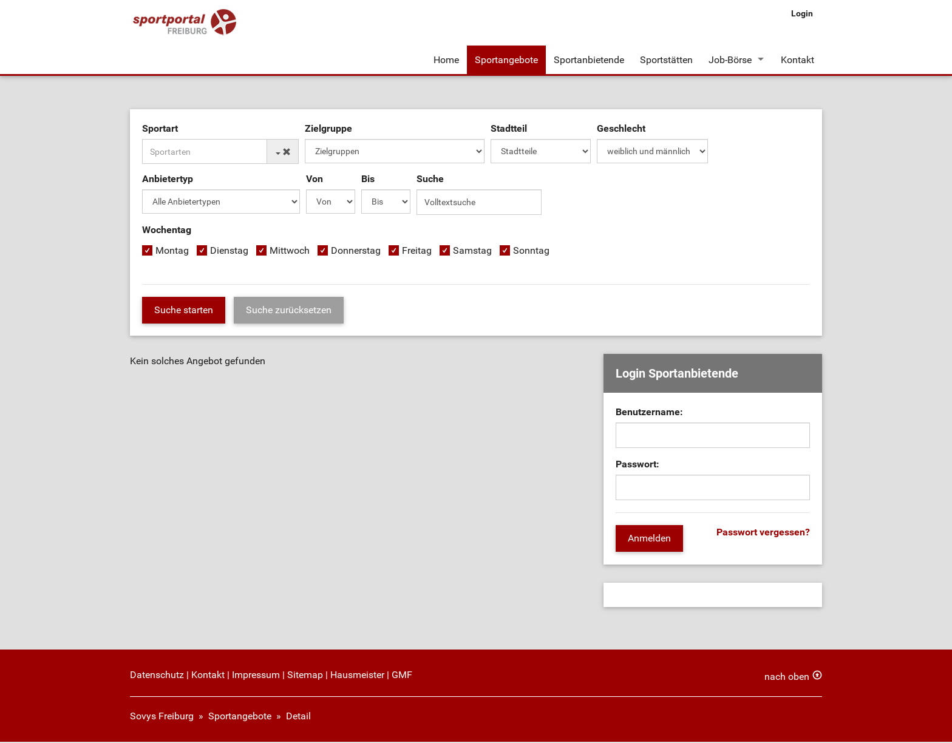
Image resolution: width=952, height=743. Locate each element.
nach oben (786, 678)
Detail (298, 717)
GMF (402, 676)
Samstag (472, 252)
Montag (172, 252)
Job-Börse (730, 60)
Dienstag (229, 252)
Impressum (256, 676)
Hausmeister (357, 676)
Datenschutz (157, 676)
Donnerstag (356, 252)
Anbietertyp (167, 180)
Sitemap (305, 676)
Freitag (417, 252)
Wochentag (166, 231)
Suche (430, 180)
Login (802, 13)
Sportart (160, 130)
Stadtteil (509, 130)
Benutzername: (649, 413)
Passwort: (637, 466)
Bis (368, 180)
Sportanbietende (589, 60)
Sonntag (531, 252)
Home (446, 60)
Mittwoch (290, 252)
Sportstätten (666, 60)
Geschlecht (621, 130)
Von (314, 180)
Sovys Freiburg (162, 717)
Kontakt (797, 60)
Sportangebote (506, 60)
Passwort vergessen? (763, 534)
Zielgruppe (328, 130)
